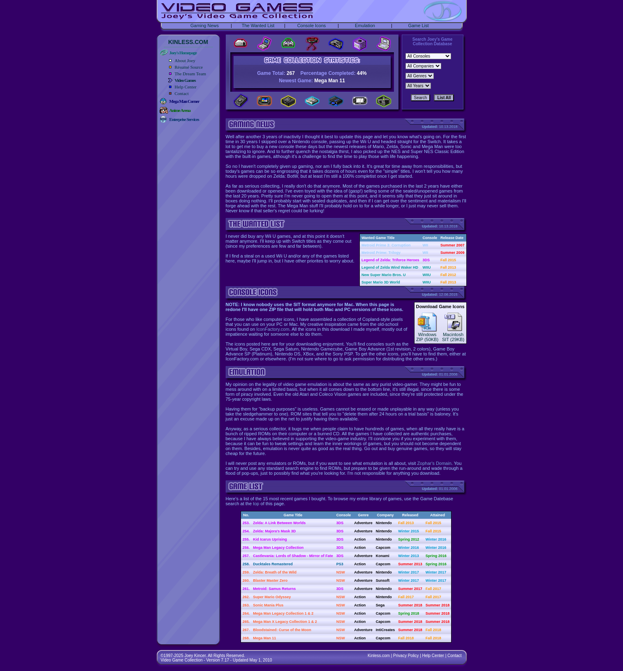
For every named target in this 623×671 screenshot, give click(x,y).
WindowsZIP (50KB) (427, 335)
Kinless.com (379, 655)
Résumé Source (189, 67)
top (256, 503)
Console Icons (311, 25)
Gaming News (204, 25)
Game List (418, 25)
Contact (182, 93)
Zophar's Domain (434, 463)
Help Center (186, 86)
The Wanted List (258, 25)
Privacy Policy (406, 655)
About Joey (185, 60)
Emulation (365, 25)
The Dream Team (190, 73)
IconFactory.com (272, 329)
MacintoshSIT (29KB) (453, 335)
